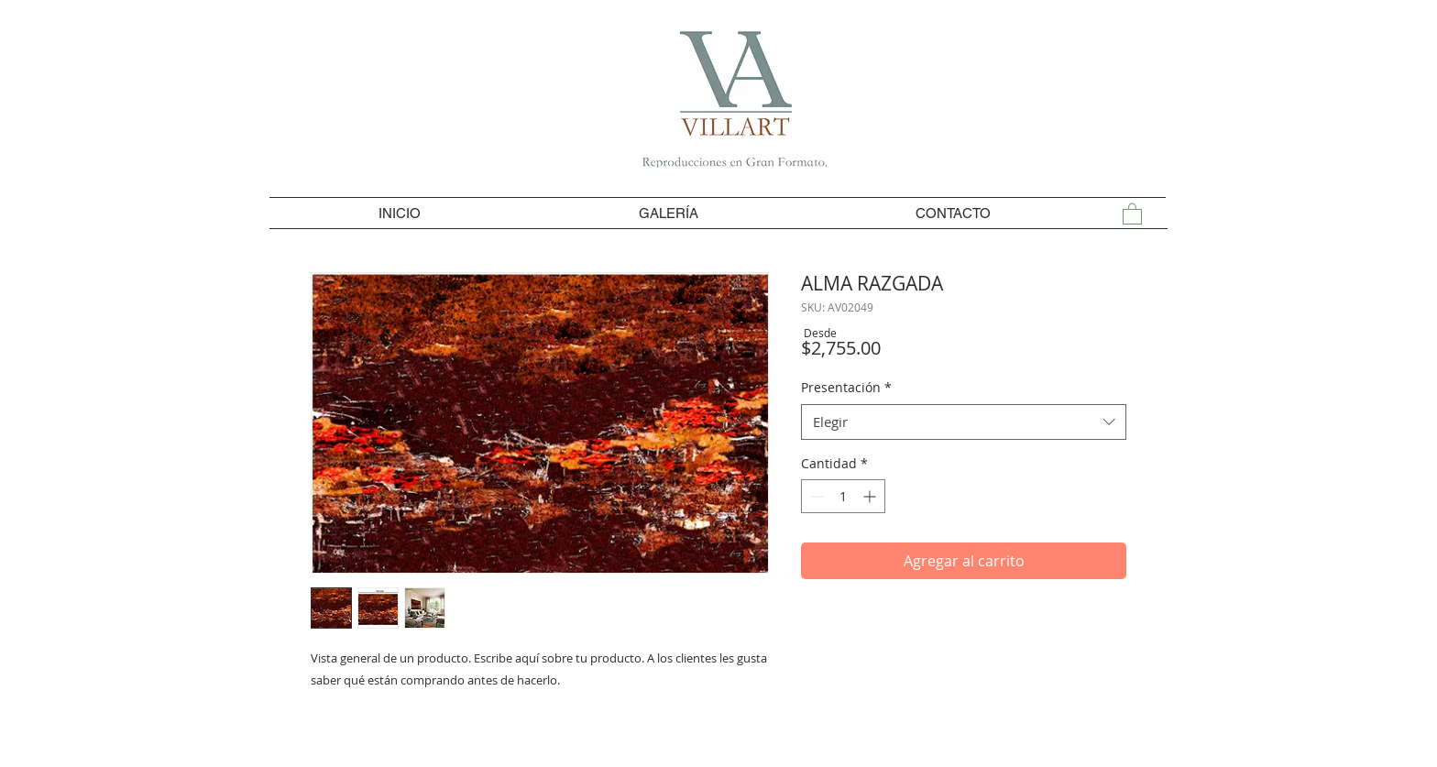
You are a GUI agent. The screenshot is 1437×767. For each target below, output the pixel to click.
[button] (1132, 213)
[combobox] (963, 422)
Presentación (846, 387)
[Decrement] (815, 496)
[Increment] (871, 496)
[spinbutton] (843, 496)
